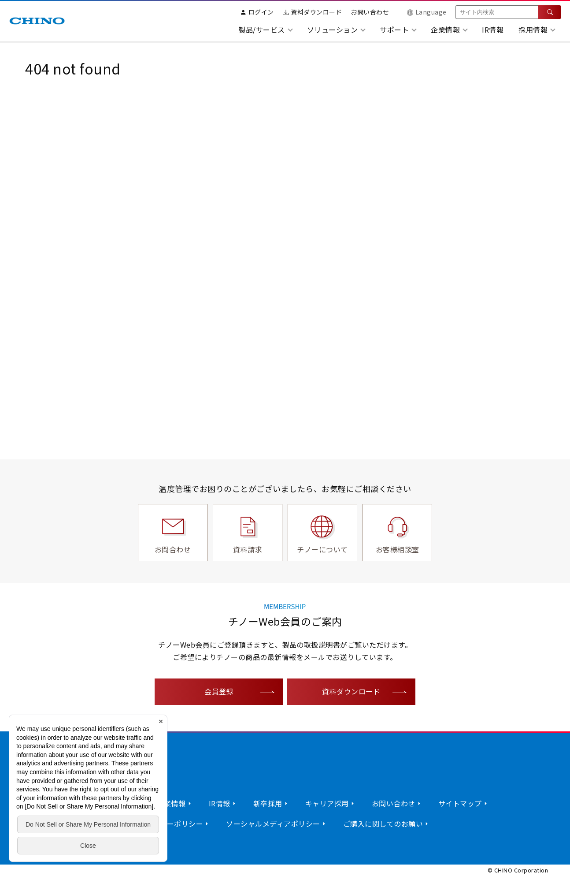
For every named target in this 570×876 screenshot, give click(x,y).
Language (427, 11)
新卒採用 (267, 803)
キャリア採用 (327, 803)
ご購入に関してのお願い (383, 823)
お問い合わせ (370, 11)
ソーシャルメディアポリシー (273, 823)
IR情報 (492, 29)
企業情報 (171, 803)
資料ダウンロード (312, 11)
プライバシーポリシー (166, 823)
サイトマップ (460, 803)
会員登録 (218, 691)
